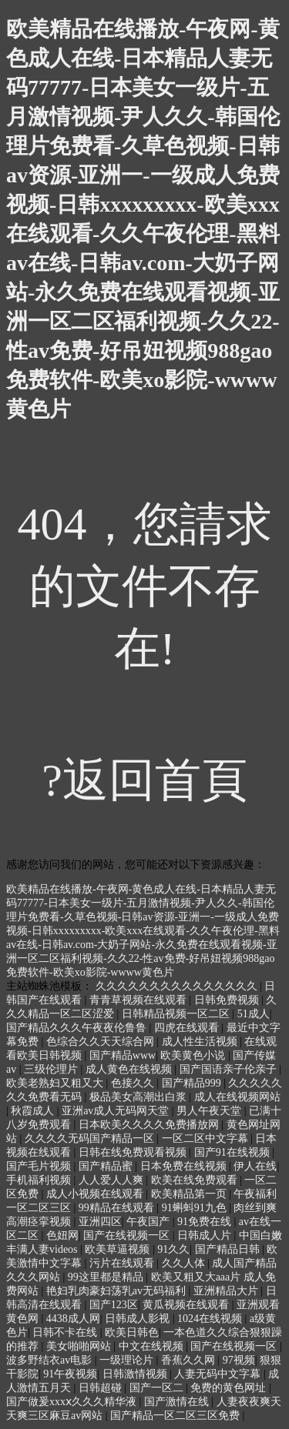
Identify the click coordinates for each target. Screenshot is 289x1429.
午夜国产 (149, 1221)
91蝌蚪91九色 (196, 1208)
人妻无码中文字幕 (219, 1374)
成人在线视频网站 (237, 1097)
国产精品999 (193, 1083)
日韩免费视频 (228, 1000)
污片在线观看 (123, 1263)
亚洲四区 (100, 1221)
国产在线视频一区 (128, 1235)
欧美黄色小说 (194, 1055)
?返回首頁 (144, 780)
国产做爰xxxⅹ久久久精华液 (72, 1401)
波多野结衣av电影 (50, 1360)
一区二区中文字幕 (206, 1138)
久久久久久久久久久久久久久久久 (178, 986)
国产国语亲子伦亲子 (230, 1069)
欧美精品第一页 (190, 1194)
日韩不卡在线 (66, 1332)
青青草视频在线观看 (139, 1000)
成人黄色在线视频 (130, 1069)
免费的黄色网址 (229, 1388)
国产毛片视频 (40, 1166)
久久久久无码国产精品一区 (91, 1138)
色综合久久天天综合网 (101, 1041)
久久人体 (185, 1263)
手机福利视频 (40, 1180)
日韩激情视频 (136, 1374)
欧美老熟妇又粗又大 (56, 1083)
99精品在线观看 (118, 1208)
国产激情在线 (178, 1401)
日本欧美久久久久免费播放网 (150, 1124)
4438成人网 (73, 1318)
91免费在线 (205, 1221)
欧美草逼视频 (119, 1249)
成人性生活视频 (201, 1041)
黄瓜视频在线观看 (187, 1304)
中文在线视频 (153, 1346)
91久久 (173, 1249)
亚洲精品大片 (227, 1291)
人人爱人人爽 (112, 1180)
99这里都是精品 (107, 1277)
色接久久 (134, 1083)
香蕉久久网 (189, 1360)
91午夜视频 (70, 1374)
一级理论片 (127, 1360)
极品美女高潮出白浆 (139, 1097)
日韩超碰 (102, 1388)
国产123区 (113, 1304)
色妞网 (62, 1235)
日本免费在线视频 (185, 1166)
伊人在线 (255, 1166)
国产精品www (122, 1055)
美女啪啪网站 (80, 1346)
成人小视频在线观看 (96, 1194)
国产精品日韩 (229, 1249)
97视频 (239, 1360)
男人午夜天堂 (210, 1111)
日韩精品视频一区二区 (177, 1014)
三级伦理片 (52, 1069)
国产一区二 (158, 1388)
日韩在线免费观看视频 (134, 1152)
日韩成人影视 (139, 1318)
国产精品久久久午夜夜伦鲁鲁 (78, 1027)
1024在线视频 (211, 1318)
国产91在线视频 (233, 1152)
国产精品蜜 (107, 1166)
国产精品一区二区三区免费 (176, 1415)
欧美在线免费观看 (195, 1180)
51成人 (253, 1014)
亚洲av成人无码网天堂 (117, 1111)
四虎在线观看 (188, 1027)
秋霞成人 (34, 1111)
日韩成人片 (205, 1235)
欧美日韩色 (132, 1332)
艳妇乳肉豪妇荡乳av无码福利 (117, 1291)
